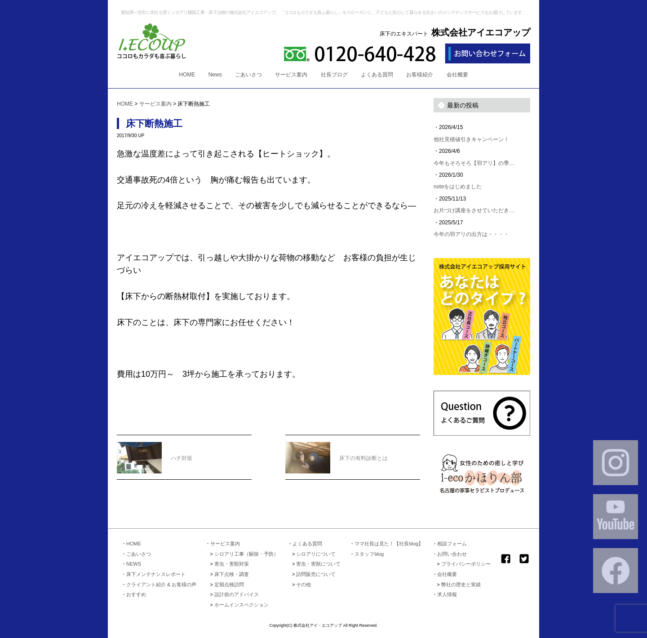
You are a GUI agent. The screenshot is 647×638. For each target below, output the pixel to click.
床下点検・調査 (231, 574)
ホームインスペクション (241, 604)
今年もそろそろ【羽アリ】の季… (474, 163)
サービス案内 (291, 74)
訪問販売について (316, 574)
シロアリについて (316, 554)
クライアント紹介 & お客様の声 (161, 584)
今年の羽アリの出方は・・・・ (471, 234)
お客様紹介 (419, 74)
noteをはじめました (458, 186)
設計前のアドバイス (236, 594)
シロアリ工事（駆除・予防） (246, 554)
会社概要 (457, 74)
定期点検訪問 (229, 584)
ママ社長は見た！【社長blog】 (389, 543)
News (215, 74)
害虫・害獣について (318, 564)
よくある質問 (377, 74)
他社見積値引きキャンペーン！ (471, 139)
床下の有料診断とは (336, 452)
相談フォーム (452, 543)
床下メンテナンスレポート (156, 574)
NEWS (133, 564)
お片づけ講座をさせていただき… (474, 210)
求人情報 (447, 594)
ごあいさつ (248, 74)
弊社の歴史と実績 (461, 584)
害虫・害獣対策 (231, 564)
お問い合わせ (452, 554)
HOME (187, 74)
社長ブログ (334, 74)
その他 (303, 584)
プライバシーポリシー (466, 564)
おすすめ (136, 594)
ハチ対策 (154, 452)
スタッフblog (369, 554)
